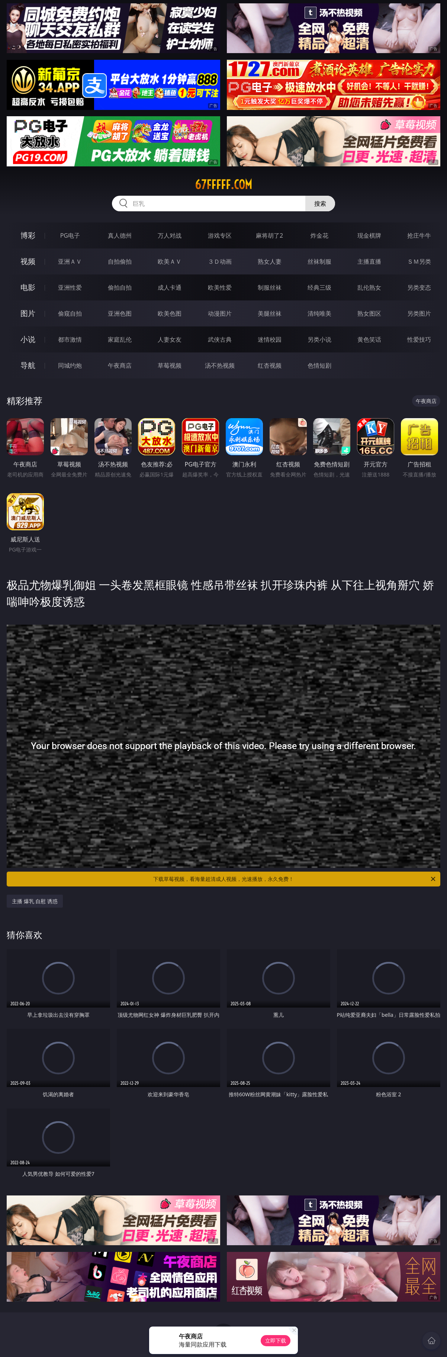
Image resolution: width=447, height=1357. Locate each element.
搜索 (320, 203)
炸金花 (319, 235)
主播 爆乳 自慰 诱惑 (35, 901)
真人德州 (120, 235)
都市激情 (70, 339)
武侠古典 (220, 339)
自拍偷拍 (120, 261)
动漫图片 (220, 313)
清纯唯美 (319, 313)
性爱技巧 (419, 339)
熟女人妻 (270, 261)
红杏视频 (270, 365)
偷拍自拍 (120, 287)
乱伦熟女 (369, 287)
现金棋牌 (369, 235)
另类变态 (419, 287)
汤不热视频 (220, 365)
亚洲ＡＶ (70, 261)
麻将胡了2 (269, 235)
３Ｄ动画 (220, 261)
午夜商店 (120, 365)
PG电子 (70, 235)
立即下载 (275, 1340)
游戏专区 (220, 235)
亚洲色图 (120, 313)
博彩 (27, 235)
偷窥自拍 (70, 313)
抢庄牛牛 (419, 235)
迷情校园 (270, 339)
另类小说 (319, 339)
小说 (27, 339)
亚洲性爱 (70, 287)
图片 (27, 313)
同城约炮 (70, 365)
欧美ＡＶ (169, 261)
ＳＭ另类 (419, 261)
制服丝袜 (270, 287)
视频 (27, 261)
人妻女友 (169, 339)
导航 (27, 365)
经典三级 (319, 287)
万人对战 (169, 235)
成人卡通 (169, 287)
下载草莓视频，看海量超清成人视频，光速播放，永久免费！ (295, 879)
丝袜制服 (319, 261)
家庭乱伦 (120, 339)
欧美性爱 (220, 287)
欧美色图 (169, 313)
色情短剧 (319, 365)
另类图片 (419, 313)
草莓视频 (169, 365)
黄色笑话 (369, 339)
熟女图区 (369, 313)
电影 (27, 287)
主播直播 (369, 261)
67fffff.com (223, 184)
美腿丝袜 (270, 313)
